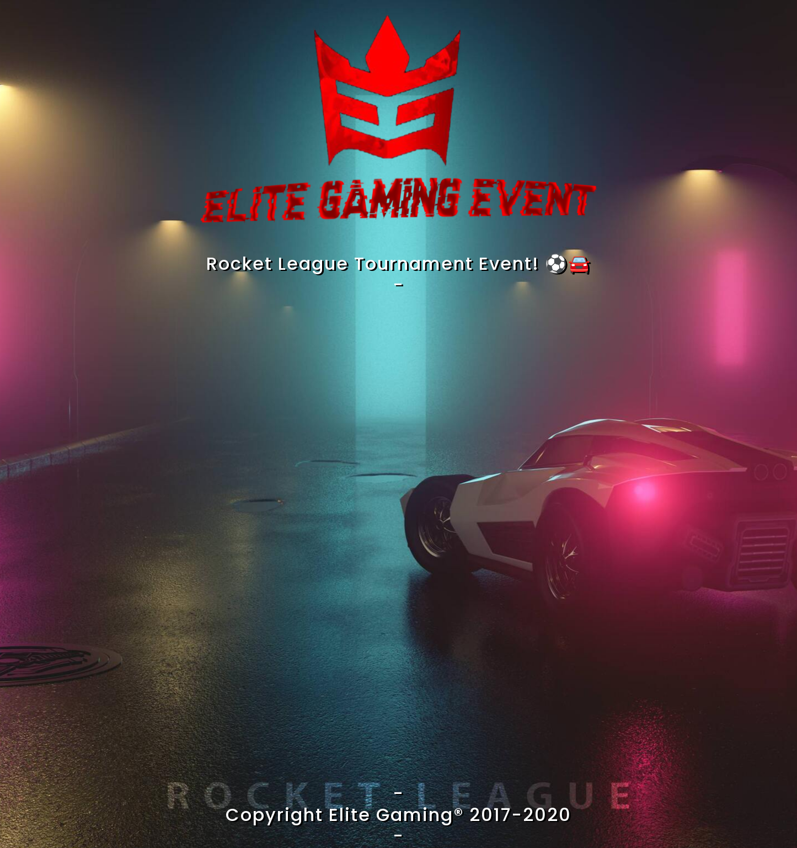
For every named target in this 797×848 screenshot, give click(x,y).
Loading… (398, 537)
